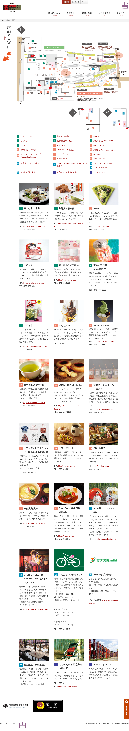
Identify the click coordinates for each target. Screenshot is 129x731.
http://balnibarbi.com (101, 466)
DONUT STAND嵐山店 (65, 150)
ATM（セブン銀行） (100, 168)
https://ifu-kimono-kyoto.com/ (104, 539)
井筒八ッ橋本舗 (63, 136)
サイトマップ (4, 723)
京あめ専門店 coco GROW (103, 141)
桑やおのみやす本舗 (28, 150)
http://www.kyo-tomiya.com (104, 410)
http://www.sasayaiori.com (103, 341)
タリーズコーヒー (63, 154)
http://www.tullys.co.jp (66, 466)
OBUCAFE (97, 154)
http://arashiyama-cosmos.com (35, 346)
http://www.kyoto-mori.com (34, 226)
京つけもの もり (27, 136)
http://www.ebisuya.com (67, 686)
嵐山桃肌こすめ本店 (64, 141)
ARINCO (96, 136)
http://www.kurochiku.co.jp (33, 283)
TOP (2, 20)
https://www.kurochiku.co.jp (34, 523)
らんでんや (61, 145)
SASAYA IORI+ (99, 145)
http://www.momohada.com (69, 280)
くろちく (24, 141)
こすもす (24, 145)
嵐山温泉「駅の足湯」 (29, 172)
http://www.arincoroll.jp (102, 226)
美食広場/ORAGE (100, 159)
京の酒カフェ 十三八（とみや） (105, 150)
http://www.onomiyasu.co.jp (34, 403)
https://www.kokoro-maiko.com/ (35, 609)
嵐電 (14, 723)
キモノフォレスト (100, 172)
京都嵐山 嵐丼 (62, 159)
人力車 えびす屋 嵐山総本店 (67, 172)
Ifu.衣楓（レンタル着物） (30, 163)
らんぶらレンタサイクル (102, 163)
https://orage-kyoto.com (67, 536)
